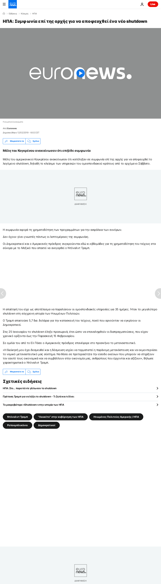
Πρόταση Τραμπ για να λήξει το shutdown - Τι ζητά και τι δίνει (38, 396)
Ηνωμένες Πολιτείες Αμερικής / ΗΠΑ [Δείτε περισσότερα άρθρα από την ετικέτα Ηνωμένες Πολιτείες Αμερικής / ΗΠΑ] (116, 416)
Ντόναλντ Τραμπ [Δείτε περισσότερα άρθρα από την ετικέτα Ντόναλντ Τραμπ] (17, 416)
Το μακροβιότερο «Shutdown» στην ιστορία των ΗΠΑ (33, 404)
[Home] (4, 13)
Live (152, 4)
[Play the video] (80, 73)
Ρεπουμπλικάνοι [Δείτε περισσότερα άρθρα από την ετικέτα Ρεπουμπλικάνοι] (17, 425)
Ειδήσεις (13, 14)
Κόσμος (24, 14)
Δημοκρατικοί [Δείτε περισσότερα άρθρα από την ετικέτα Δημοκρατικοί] (46, 425)
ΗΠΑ (34, 14)
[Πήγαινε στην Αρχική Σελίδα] (12, 4)
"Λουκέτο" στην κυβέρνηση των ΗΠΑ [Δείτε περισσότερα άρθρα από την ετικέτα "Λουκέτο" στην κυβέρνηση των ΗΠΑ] (60, 416)
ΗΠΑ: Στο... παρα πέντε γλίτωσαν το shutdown (30, 388)
